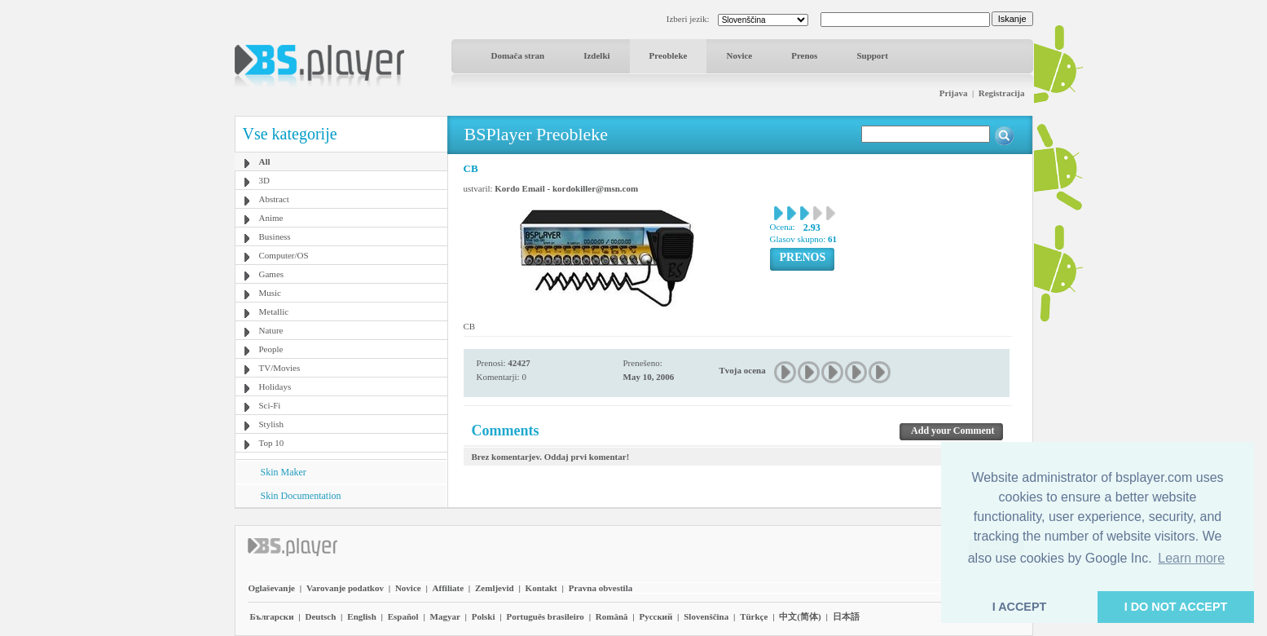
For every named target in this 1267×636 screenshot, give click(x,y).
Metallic (274, 311)
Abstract (274, 199)
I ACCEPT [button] (1019, 606)
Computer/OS (284, 255)
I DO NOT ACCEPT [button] (1176, 606)
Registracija (1002, 93)
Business (275, 236)
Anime (271, 218)
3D (264, 180)
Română (612, 616)
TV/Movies (280, 368)
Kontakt (541, 588)
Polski (483, 616)
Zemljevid (494, 588)
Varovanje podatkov (345, 588)
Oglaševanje (272, 588)
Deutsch (320, 616)
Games (271, 274)
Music (270, 293)
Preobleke (668, 55)
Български (272, 616)
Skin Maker (283, 472)
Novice (739, 55)
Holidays (275, 386)
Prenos (804, 55)
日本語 (846, 616)
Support (872, 55)
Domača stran (518, 55)
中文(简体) (799, 616)
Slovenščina (706, 616)
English (361, 616)
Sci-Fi (270, 405)
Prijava (953, 93)
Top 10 (271, 443)
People (271, 349)
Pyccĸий (655, 616)
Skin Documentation (301, 495)
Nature (271, 330)
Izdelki (596, 55)
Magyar (445, 616)
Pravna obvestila (601, 588)
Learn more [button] (1191, 558)
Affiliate (448, 588)
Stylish (271, 424)
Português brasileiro (544, 616)
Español (403, 616)
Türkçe (754, 616)
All (265, 161)
